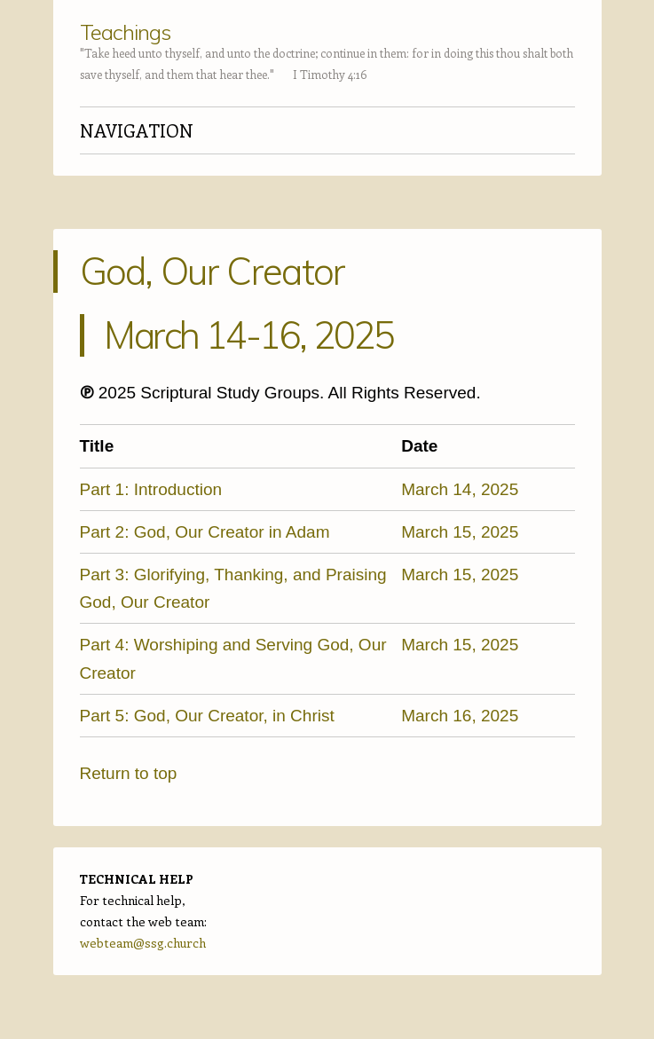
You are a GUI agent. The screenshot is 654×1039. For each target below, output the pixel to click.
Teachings (125, 32)
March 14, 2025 (459, 489)
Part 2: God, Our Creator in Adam (205, 532)
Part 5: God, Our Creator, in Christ (207, 715)
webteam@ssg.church (143, 942)
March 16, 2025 (459, 715)
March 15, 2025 (459, 532)
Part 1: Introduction (151, 489)
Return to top (128, 773)
